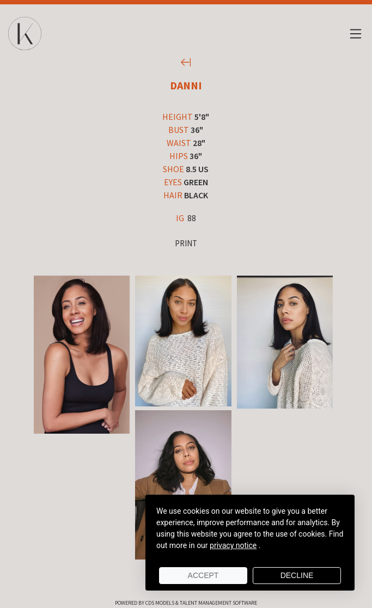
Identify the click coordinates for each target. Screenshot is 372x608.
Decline (297, 575)
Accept (203, 575)
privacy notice (233, 545)
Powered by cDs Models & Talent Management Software (186, 602)
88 (186, 218)
